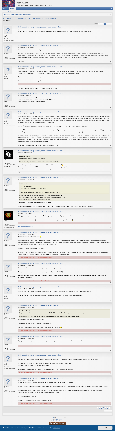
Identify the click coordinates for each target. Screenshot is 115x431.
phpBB (53, 417)
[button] (99, 24)
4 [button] (105, 408)
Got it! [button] (105, 428)
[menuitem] (111, 8)
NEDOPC (5, 8)
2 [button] (101, 408)
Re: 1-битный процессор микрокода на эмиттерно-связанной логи (40, 27)
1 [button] (99, 408)
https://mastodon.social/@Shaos (25, 226)
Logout (5, 11)
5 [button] (107, 408)
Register (11, 11)
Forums (13, 8)
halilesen (60, 419)
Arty (57, 419)
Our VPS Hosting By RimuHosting (57, 420)
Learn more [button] (56, 428)
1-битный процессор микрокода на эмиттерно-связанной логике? (29, 18)
